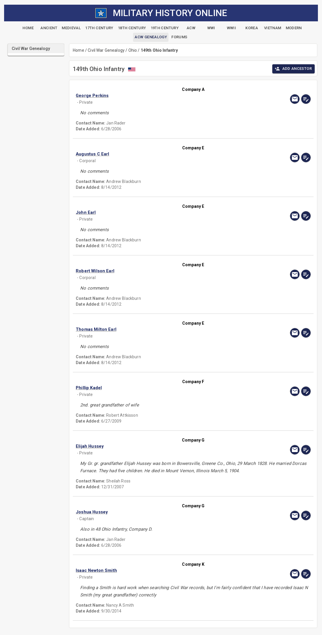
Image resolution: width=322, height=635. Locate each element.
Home (78, 50)
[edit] (306, 99)
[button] (170, 95)
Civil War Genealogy (106, 50)
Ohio (132, 50)
